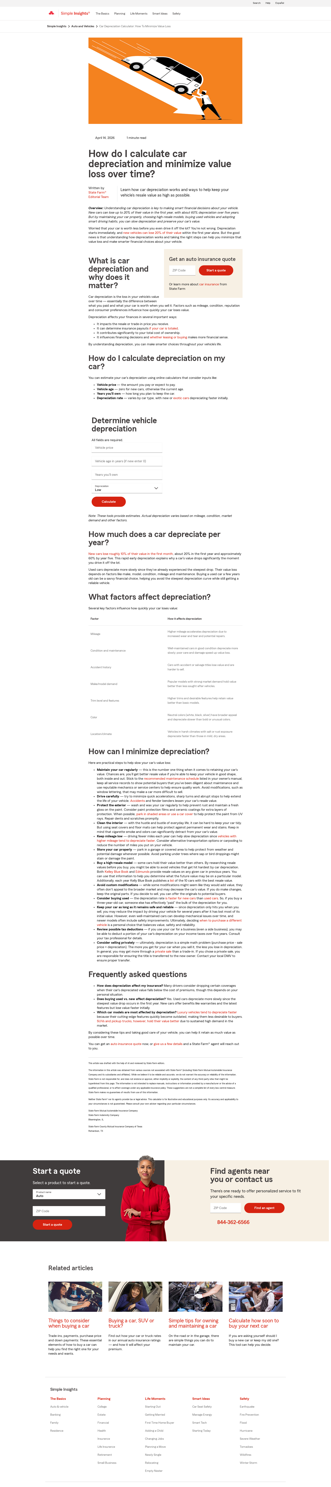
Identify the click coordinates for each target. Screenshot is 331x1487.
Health (102, 1430)
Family (54, 1422)
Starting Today (201, 1430)
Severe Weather (250, 1438)
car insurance (209, 284)
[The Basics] (102, 13)
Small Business (107, 1462)
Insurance (104, 1438)
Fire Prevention (249, 1414)
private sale (163, 951)
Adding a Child (154, 1430)
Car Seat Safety (202, 1406)
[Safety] (176, 13)
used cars (211, 898)
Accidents (137, 800)
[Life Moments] (139, 13)
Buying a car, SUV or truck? (131, 1323)
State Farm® (98, 195)
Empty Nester (154, 1470)
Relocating (151, 1462)
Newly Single (153, 1454)
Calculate (109, 501)
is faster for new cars (180, 898)
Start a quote (216, 270)
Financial (103, 1422)
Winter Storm (248, 1462)
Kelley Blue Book (116, 871)
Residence (56, 1430)
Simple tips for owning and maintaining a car (193, 1323)
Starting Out (153, 1406)
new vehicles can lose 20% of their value (152, 233)
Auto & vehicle (59, 1406)
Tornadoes (246, 1446)
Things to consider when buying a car (69, 1323)
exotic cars (181, 398)
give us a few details (168, 1044)
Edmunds (142, 871)
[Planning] (120, 13)
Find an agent (264, 1208)
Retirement (105, 1454)
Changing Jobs (154, 1438)
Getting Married (155, 1414)
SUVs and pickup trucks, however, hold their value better (138, 1021)
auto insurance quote (126, 1044)
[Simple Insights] (75, 15)
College (102, 1406)
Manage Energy (202, 1414)
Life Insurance (106, 1446)
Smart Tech (199, 1422)
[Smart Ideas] (160, 13)
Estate (102, 1414)
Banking (55, 1414)
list (172, 880)
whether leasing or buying (168, 337)
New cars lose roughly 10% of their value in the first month (130, 554)
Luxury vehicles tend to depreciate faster (207, 1012)
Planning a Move (155, 1446)
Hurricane (246, 1430)
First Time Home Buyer (159, 1422)
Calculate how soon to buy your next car (254, 1323)
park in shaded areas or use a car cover (164, 814)
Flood (243, 1422)
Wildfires (245, 1454)
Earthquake (247, 1406)
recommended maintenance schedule (171, 778)
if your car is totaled (163, 328)
